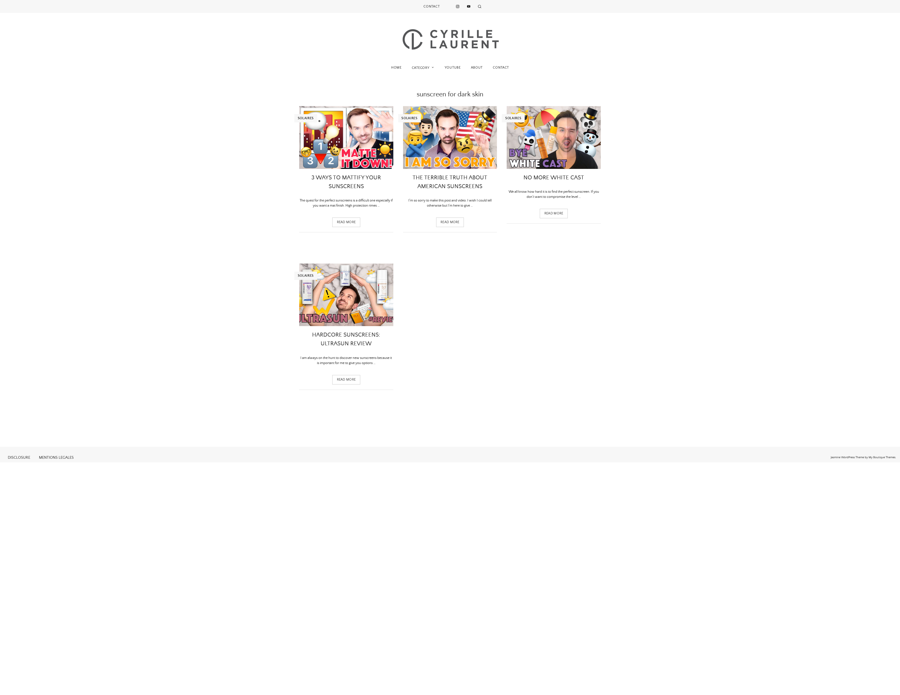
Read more (346, 222)
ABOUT (477, 68)
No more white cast (553, 177)
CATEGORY (423, 68)
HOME (396, 68)
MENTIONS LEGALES (56, 457)
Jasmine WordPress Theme (847, 457)
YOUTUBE (453, 68)
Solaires (306, 118)
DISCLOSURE (19, 457)
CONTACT (431, 7)
